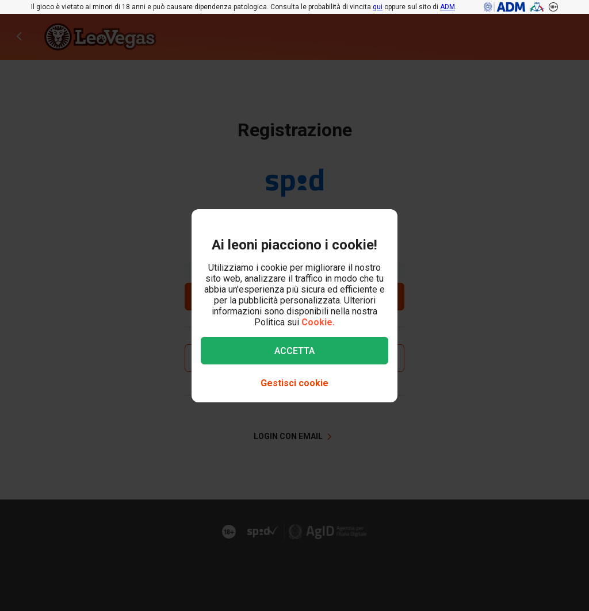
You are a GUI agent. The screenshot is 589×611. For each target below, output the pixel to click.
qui (378, 7)
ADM (447, 7)
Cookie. (318, 322)
